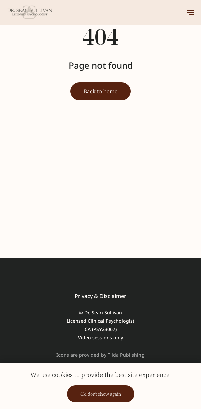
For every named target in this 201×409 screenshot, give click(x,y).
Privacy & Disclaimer (100, 296)
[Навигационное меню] (190, 12)
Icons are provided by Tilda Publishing (100, 355)
